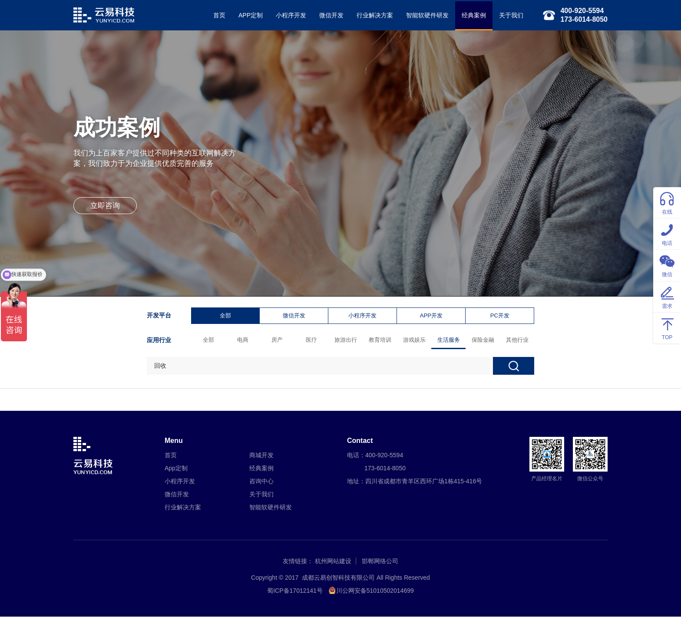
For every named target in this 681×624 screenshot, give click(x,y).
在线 (667, 202)
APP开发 (432, 317)
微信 (667, 264)
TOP (667, 327)
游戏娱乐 (416, 342)
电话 (667, 233)
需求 (667, 296)
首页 (215, 15)
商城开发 (261, 462)
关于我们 (507, 15)
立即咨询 (108, 212)
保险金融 (485, 342)
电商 (244, 342)
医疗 (313, 342)
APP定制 (246, 15)
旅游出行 (347, 342)
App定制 (176, 475)
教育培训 (382, 342)
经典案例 (469, 15)
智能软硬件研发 (423, 15)
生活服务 (450, 342)
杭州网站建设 (333, 568)
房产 (279, 342)
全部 (227, 317)
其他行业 (519, 342)
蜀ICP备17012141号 (295, 597)
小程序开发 (286, 15)
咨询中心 (261, 488)
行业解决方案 (370, 15)
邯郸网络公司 (380, 568)
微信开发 (327, 15)
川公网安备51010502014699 (375, 597)
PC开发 (501, 317)
